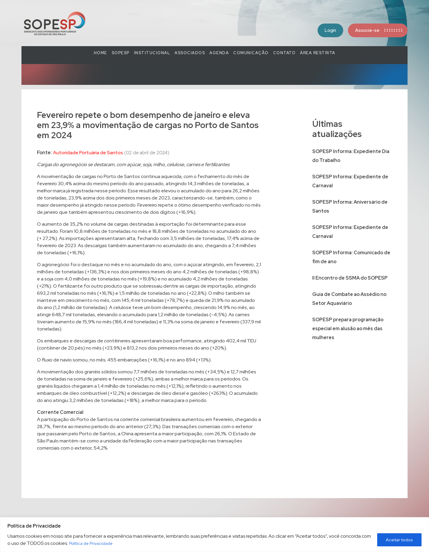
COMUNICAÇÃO (251, 52)
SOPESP (121, 52)
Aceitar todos (399, 539)
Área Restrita (317, 52)
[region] (214, 534)
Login (330, 30)
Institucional (152, 52)
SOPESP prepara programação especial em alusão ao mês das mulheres (347, 328)
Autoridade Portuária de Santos (88, 152)
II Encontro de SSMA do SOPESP (350, 278)
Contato (284, 52)
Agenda (219, 52)
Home (100, 52)
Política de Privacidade (91, 543)
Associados (190, 52)
